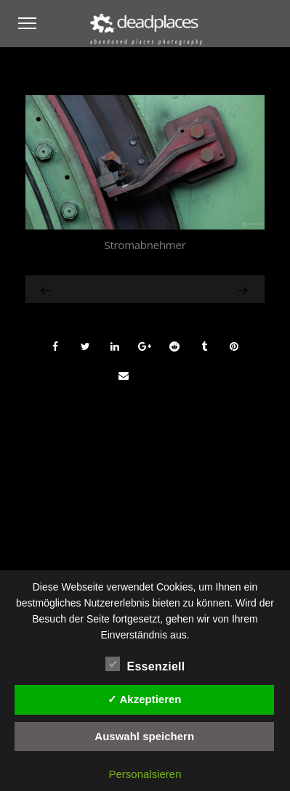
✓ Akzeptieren (145, 699)
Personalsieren (144, 774)
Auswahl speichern (144, 736)
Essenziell (145, 665)
